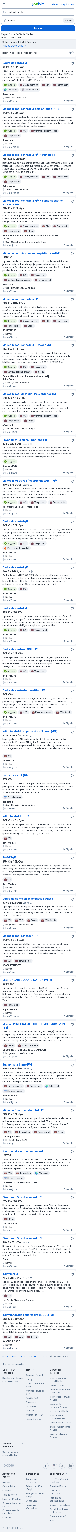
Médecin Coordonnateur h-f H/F (23, 1110)
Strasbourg (31, 1402)
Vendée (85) (32, 1398)
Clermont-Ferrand (34, 1375)
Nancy (29, 1379)
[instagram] (54, 1466)
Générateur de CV (58, 1516)
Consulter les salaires (60, 1505)
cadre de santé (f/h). (15, 775)
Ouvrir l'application (63, 4)
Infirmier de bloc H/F (15, 816)
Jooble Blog (31, 1500)
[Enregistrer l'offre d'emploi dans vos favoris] (72, 63)
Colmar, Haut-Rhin (34, 1414)
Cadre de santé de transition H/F (23, 690)
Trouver (38, 28)
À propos (6, 1482)
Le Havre (30, 1410)
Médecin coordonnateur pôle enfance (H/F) (30, 108)
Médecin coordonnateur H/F (20, 299)
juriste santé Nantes (59, 1411)
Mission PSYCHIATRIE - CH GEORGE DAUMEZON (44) (33, 1025)
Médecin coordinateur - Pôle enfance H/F (29, 393)
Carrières (6, 1517)
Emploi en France (58, 1486)
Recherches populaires (16, 1364)
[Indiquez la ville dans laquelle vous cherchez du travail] (38, 20)
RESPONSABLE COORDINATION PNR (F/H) (29, 980)
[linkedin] (71, 1466)
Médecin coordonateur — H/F (21, 935)
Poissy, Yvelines (33, 1419)
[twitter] (62, 1466)
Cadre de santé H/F (15, 63)
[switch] (71, 52)
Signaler (68, 100)
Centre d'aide (8, 1486)
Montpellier (31, 1406)
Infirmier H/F (10, 1274)
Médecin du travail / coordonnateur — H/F (30, 480)
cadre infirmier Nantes (60, 1422)
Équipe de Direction (11, 1499)
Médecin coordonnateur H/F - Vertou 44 (28, 154)
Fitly (52, 1520)
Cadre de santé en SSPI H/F (20, 649)
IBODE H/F (9, 857)
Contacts (6, 1490)
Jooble (20, 1528)
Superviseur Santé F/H (17, 1064)
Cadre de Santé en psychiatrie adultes (27, 898)
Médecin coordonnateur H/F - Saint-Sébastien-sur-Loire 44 (33, 202)
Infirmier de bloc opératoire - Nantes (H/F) (29, 731)
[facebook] (46, 1466)
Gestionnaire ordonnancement (22, 1151)
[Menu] (4, 4)
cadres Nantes (57, 1385)
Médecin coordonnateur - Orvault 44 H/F (29, 345)
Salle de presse (9, 1494)
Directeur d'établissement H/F (22, 1197)
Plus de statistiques (15, 45)
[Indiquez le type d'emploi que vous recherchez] (38, 12)
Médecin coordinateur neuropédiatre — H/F (31, 253)
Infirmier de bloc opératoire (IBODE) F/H (28, 1314)
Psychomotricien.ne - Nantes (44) (24, 439)
